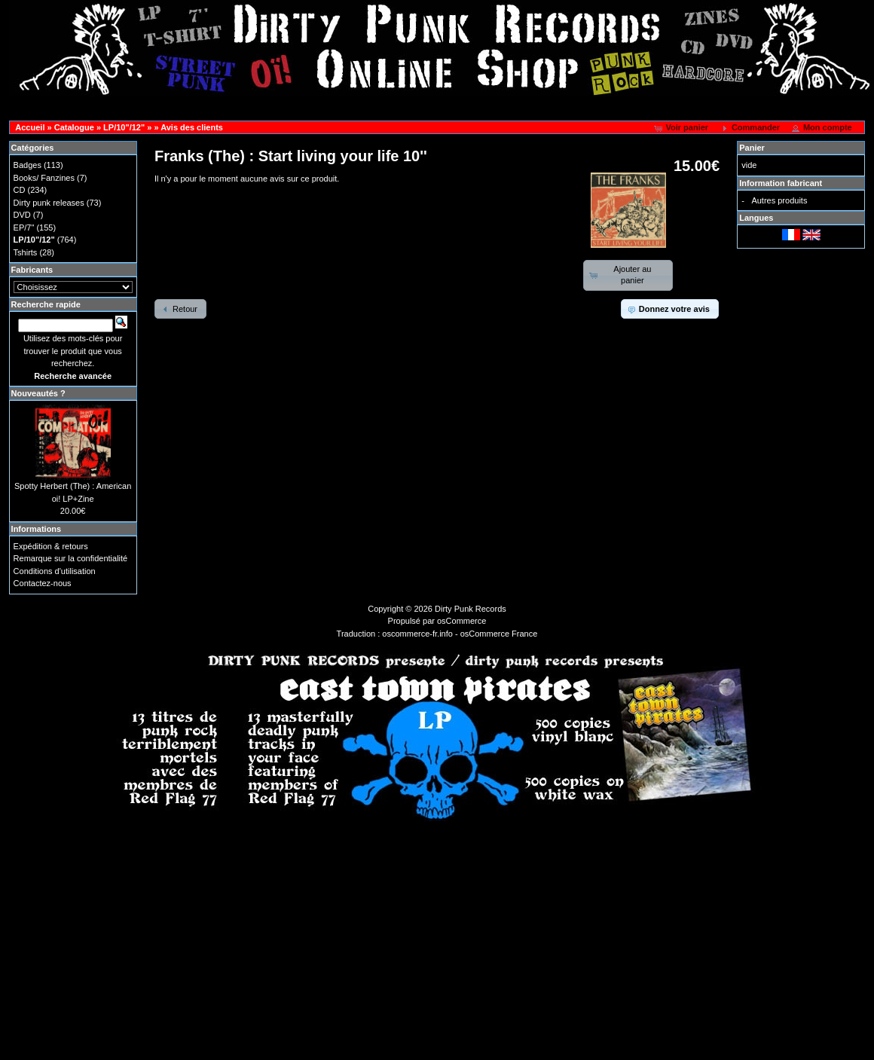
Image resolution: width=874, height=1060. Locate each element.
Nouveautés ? (38, 393)
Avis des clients (191, 127)
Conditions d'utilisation (55, 571)
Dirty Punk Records (470, 608)
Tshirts (26, 252)
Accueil (29, 127)
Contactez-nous (43, 583)
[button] (682, 128)
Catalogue (74, 127)
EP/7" (24, 227)
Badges (27, 165)
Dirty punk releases (49, 202)
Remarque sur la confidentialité (71, 558)
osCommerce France (499, 633)
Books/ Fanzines (44, 177)
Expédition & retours (51, 546)
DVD (22, 214)
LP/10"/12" (124, 127)
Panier (752, 147)
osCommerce (461, 620)
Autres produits (779, 200)
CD (20, 189)
